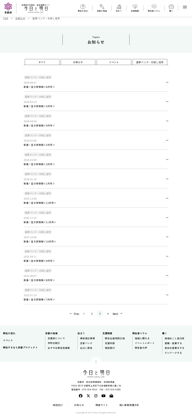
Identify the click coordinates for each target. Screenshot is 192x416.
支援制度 (135, 10)
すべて (42, 62)
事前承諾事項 (87, 338)
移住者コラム (154, 10)
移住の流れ (83, 10)
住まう (119, 10)
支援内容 (110, 343)
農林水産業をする (174, 348)
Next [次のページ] (120, 313)
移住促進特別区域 (115, 338)
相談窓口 (110, 348)
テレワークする (173, 352)
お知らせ (78, 62)
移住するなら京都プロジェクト (20, 347)
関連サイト (102, 405)
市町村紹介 (54, 343)
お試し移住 (86, 348)
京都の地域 (102, 10)
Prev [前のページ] (72, 313)
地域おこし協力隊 (174, 338)
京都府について (56, 338)
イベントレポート (145, 343)
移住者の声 (141, 347)
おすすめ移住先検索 (59, 348)
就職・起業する (173, 343)
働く (171, 10)
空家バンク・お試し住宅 (150, 62)
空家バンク (86, 343)
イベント (114, 62)
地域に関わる (142, 338)
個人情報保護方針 (129, 405)
